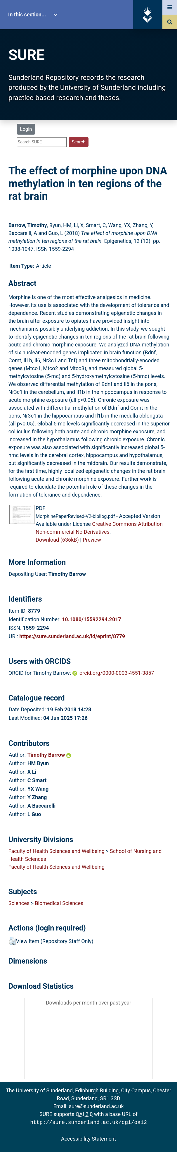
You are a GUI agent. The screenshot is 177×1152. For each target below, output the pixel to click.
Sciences (18, 903)
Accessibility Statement (88, 1138)
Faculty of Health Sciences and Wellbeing (56, 851)
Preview (92, 540)
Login (26, 129)
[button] (12, 941)
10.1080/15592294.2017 (91, 619)
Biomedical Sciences (59, 903)
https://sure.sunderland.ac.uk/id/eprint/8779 (72, 636)
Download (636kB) (57, 540)
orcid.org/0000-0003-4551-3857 (116, 673)
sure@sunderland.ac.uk (96, 1106)
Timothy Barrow (49, 755)
